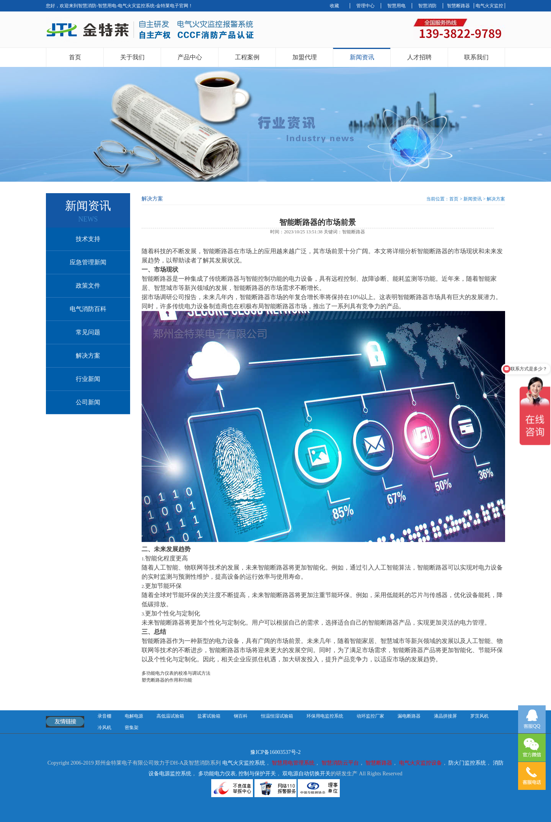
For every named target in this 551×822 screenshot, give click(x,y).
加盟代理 (304, 57)
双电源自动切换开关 (306, 773)
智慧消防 (427, 5)
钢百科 (241, 716)
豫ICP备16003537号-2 (275, 752)
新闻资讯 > (475, 199)
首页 (75, 57)
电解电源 (134, 716)
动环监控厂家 (370, 716)
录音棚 (104, 716)
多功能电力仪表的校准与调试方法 (176, 673)
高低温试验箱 (170, 716)
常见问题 (88, 332)
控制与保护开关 (257, 773)
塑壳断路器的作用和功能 (167, 680)
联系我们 (476, 57)
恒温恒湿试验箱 (277, 716)
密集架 (132, 727)
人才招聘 (419, 57)
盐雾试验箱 (208, 716)
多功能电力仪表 (217, 773)
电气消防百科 (88, 309)
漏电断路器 (409, 716)
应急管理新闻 (88, 262)
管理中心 (365, 5)
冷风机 (104, 727)
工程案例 (247, 57)
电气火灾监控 (489, 5)
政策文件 (88, 285)
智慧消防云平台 (340, 763)
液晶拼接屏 (445, 716)
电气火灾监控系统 (243, 763)
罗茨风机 (479, 716)
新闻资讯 (362, 57)
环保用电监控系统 (324, 716)
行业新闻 (88, 379)
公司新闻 (88, 402)
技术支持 (88, 239)
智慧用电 (396, 5)
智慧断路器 (458, 5)
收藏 (334, 5)
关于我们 (132, 57)
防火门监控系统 (467, 763)
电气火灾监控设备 (420, 763)
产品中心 (190, 57)
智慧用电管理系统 (293, 763)
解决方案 (88, 355)
